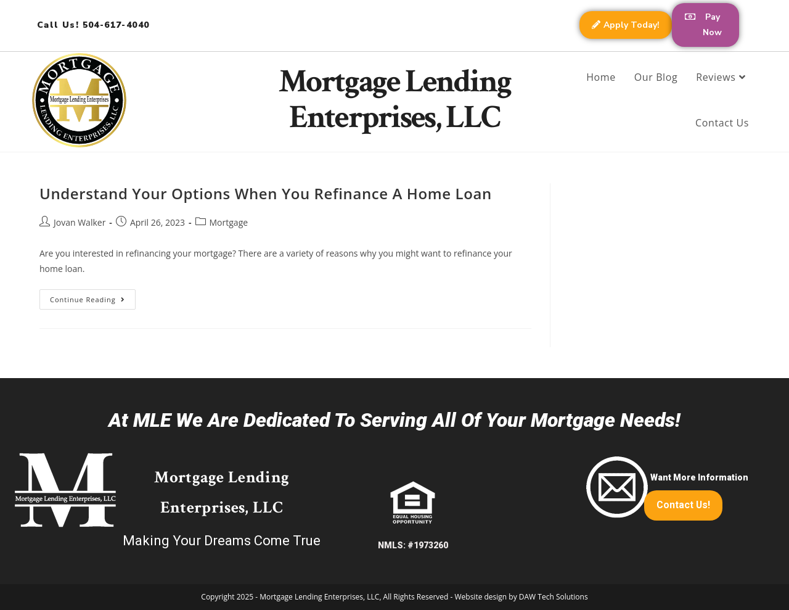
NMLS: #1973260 (413, 545)
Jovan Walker (79, 222)
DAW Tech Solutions (553, 596)
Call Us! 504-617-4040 (93, 25)
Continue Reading (93, 296)
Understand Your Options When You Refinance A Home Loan (265, 193)
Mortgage (229, 222)
